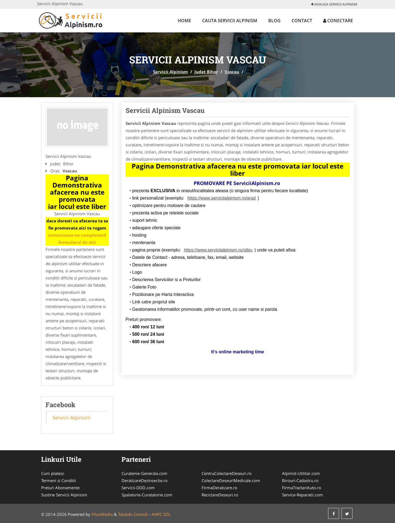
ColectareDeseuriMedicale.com (231, 480)
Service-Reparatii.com (302, 494)
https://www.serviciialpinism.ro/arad (221, 198)
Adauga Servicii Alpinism (334, 4)
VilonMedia (102, 514)
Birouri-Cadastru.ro (300, 480)
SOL (167, 514)
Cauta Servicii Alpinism (229, 21)
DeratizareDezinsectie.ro (145, 480)
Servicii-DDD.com (138, 487)
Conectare (338, 21)
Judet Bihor (206, 71)
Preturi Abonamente (60, 487)
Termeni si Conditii (58, 480)
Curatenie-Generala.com (144, 473)
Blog (274, 21)
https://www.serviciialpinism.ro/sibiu (218, 250)
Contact (302, 21)
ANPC (156, 514)
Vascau (232, 71)
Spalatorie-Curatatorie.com (147, 494)
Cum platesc (52, 473)
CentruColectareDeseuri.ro (227, 473)
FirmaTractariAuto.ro (301, 487)
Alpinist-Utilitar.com (301, 473)
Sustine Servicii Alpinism (64, 494)
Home (184, 21)
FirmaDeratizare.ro (219, 487)
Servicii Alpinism (170, 71)
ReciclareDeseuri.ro (220, 494)
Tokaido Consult (133, 514)
